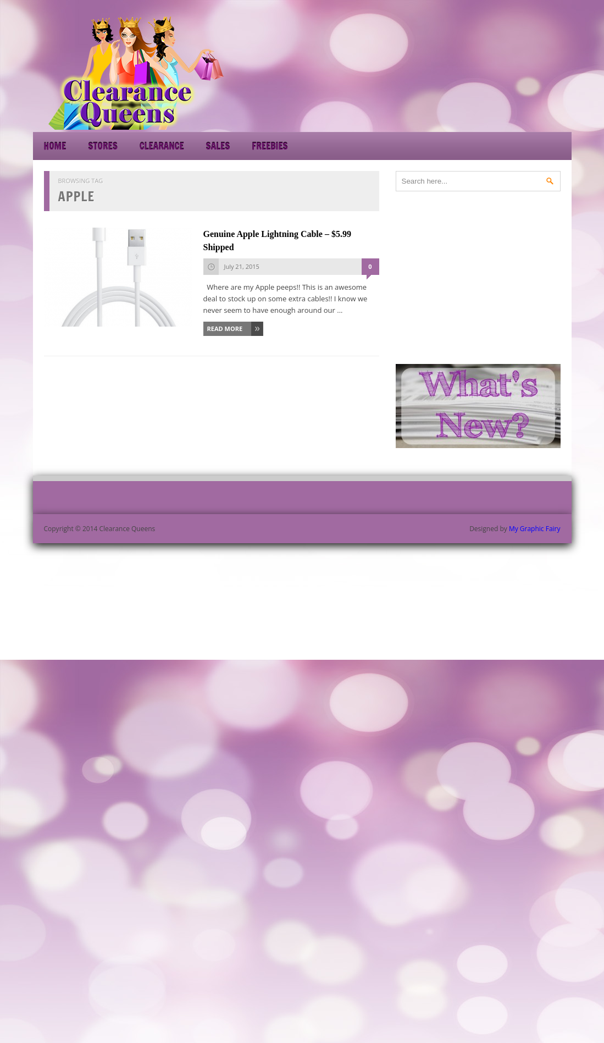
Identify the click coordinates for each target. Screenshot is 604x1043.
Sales (218, 146)
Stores (102, 146)
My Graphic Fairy (535, 528)
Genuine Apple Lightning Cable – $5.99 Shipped (277, 240)
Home (55, 146)
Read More (225, 328)
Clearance (162, 146)
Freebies (269, 146)
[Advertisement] (473, 71)
